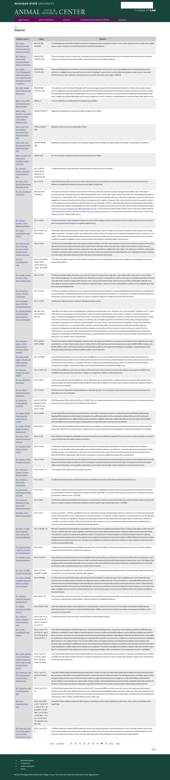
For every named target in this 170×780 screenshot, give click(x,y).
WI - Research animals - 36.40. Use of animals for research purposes (23, 550)
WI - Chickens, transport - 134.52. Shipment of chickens (22, 223)
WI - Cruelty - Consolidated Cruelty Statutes (23, 233)
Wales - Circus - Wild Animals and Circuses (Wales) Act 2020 (23, 103)
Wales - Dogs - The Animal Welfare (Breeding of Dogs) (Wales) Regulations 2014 (22, 132)
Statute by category (23, 39)
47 (106, 743)
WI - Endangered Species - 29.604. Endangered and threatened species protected (22, 346)
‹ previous (60, 743)
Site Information (27, 760)
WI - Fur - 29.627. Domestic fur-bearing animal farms (23, 393)
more (154, 749)
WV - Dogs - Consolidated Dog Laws (22, 704)
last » (118, 743)
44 (93, 743)
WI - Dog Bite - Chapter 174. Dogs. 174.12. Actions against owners (23, 278)
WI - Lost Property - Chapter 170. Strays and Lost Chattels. (22, 472)
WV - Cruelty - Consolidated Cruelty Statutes (23, 632)
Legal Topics (23, 20)
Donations (122, 20)
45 (97, 743)
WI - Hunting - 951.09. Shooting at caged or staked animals (23, 429)
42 (84, 743)
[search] (134, 5)
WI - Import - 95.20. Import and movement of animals (23, 439)
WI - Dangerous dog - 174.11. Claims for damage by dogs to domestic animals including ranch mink (23, 249)
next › (111, 743)
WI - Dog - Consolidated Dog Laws (22, 262)
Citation (41, 39)
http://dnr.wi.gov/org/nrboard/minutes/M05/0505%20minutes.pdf (74, 209)
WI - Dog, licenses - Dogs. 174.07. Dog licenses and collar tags (23, 304)
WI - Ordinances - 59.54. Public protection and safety (23, 492)
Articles (66, 20)
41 (80, 743)
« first (52, 743)
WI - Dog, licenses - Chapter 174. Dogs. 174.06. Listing (22, 294)
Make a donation (27, 766)
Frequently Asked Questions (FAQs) (94, 20)
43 (89, 743)
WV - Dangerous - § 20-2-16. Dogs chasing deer (23, 691)
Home (16, 27)
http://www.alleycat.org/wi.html (98, 211)
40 (76, 743)
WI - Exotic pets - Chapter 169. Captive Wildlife (23, 373)
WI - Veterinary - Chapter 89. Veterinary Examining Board (23, 599)
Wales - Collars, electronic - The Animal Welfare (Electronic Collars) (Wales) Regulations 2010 (23, 116)
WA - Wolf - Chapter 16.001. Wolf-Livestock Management (23, 91)
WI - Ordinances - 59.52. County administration (21, 482)
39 (71, 743)
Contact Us (25, 763)
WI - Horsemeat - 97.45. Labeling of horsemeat (21, 403)
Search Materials (45, 20)
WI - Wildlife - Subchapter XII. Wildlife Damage (23, 609)
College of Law (48, 774)
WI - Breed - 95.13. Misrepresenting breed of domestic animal (23, 184)
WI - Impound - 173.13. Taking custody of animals (23, 449)
